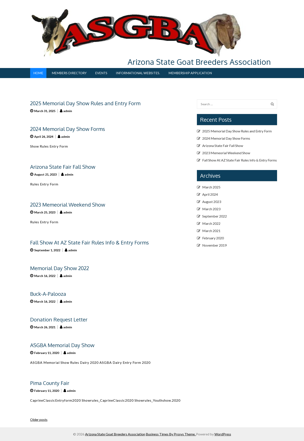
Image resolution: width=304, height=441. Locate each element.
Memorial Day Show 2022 (59, 268)
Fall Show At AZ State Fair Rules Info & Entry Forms (89, 242)
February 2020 (213, 238)
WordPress (222, 434)
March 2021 (211, 231)
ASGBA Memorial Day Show (62, 345)
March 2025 (211, 187)
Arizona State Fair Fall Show (62, 166)
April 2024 (210, 194)
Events (101, 73)
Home (38, 73)
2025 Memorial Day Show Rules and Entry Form (85, 103)
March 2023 (211, 209)
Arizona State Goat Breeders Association (199, 62)
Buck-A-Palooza (48, 293)
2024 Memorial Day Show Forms (67, 129)
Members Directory (69, 73)
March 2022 (211, 223)
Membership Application (190, 73)
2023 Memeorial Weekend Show (67, 204)
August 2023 (211, 202)
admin (67, 111)
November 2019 (214, 245)
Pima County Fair (49, 383)
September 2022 (214, 216)
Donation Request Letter (58, 319)
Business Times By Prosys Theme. (171, 434)
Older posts (38, 419)
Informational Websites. (138, 73)
